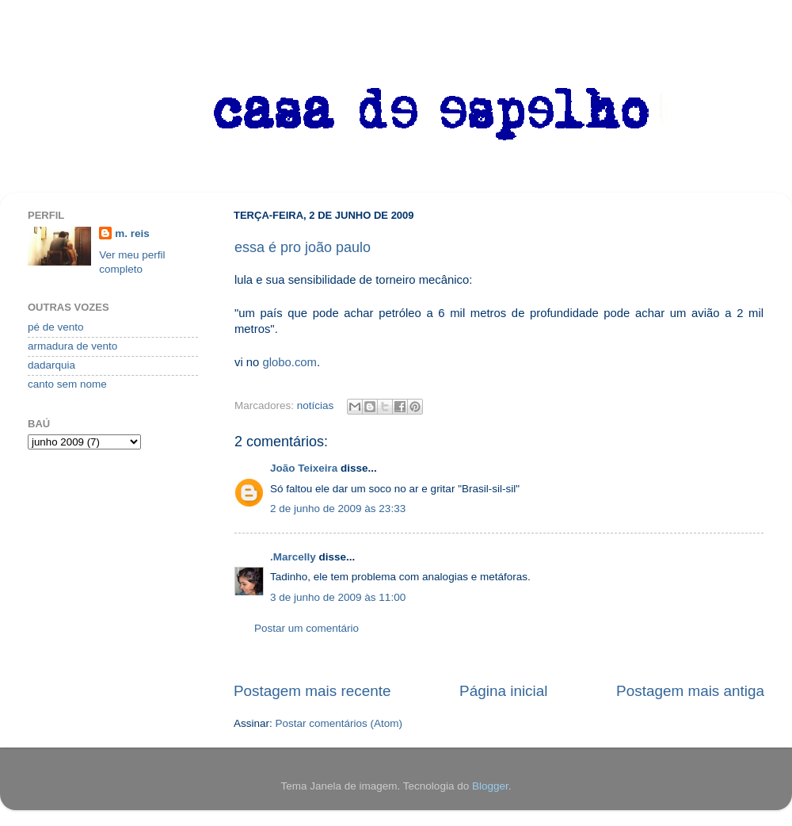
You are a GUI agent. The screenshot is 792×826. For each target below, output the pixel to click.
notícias (315, 405)
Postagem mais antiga (690, 691)
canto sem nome (67, 384)
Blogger (490, 786)
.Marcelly (293, 557)
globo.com (289, 362)
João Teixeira (303, 468)
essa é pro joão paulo (302, 247)
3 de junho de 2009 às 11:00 (338, 597)
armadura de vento (72, 346)
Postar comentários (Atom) (339, 723)
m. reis (132, 233)
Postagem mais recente (312, 691)
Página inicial (503, 691)
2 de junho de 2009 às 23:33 (338, 508)
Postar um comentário (306, 628)
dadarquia (51, 365)
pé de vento (56, 327)
